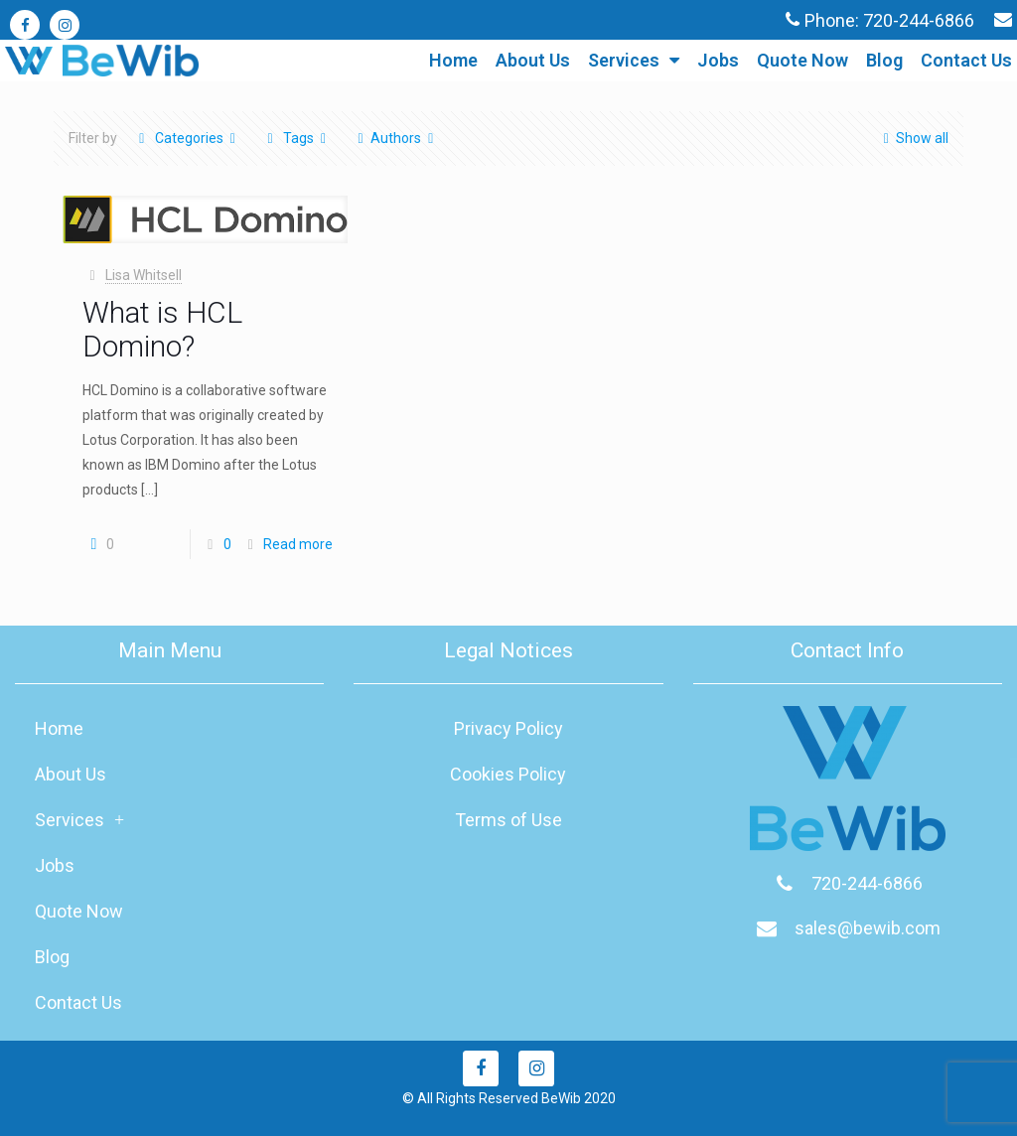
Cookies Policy (508, 774)
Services (633, 61)
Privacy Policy (508, 728)
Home (453, 61)
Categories (187, 138)
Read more (298, 544)
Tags (296, 138)
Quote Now (802, 61)
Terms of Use (508, 819)
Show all (912, 138)
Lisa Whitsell (143, 275)
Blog (884, 61)
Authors (395, 138)
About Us (533, 61)
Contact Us (966, 61)
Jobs (718, 61)
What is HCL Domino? (162, 329)
